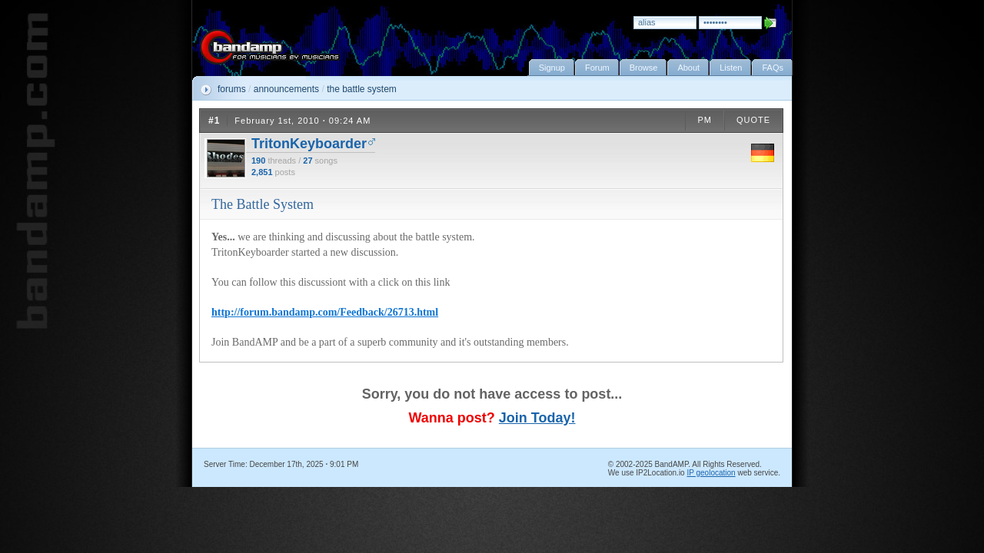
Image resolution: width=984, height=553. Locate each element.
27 (307, 160)
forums (232, 89)
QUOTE (753, 119)
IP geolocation (710, 473)
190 (258, 160)
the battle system (362, 89)
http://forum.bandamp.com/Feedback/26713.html (324, 312)
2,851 (262, 172)
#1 (214, 120)
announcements (286, 89)
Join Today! (537, 418)
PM (704, 119)
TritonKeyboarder (309, 143)
